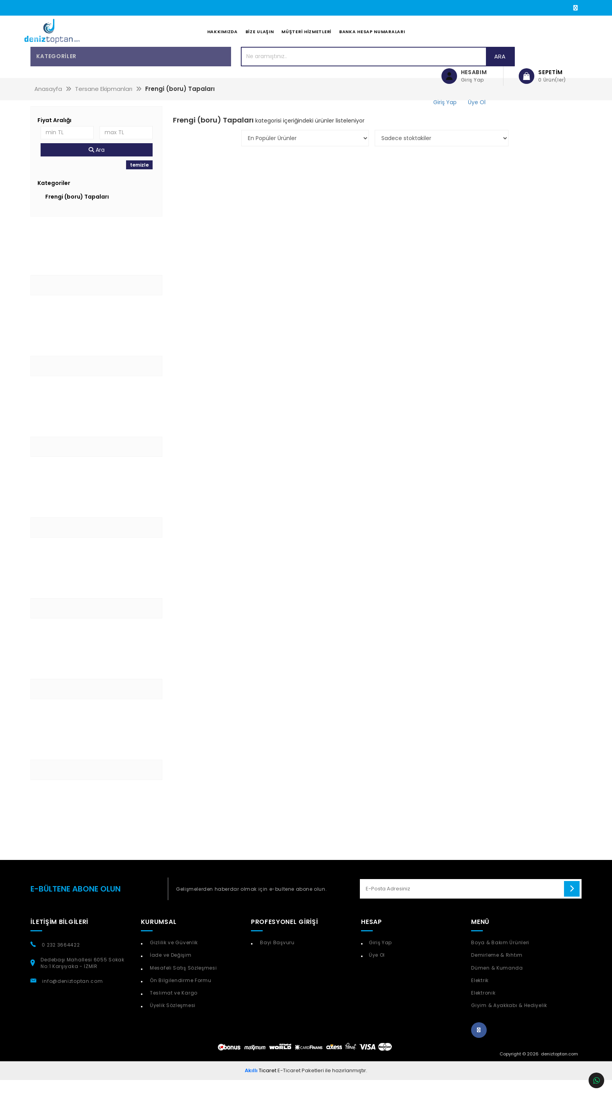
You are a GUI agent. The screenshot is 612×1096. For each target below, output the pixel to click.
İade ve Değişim (169, 971)
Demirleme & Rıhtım (497, 971)
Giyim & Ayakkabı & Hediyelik (509, 1021)
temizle (139, 180)
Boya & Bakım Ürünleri (500, 958)
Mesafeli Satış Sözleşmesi (182, 983)
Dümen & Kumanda (497, 983)
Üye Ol (377, 971)
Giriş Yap (380, 958)
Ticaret (260, 1086)
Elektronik (483, 1008)
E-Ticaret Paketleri (301, 1086)
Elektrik (480, 996)
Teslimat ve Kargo (172, 1008)
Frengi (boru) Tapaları (77, 212)
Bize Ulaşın (260, 39)
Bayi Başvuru (277, 958)
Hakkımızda (222, 39)
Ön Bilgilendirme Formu (179, 996)
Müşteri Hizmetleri (306, 39)
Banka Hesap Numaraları (372, 39)
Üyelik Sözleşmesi (172, 1021)
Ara (400, 72)
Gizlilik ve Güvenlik (173, 958)
